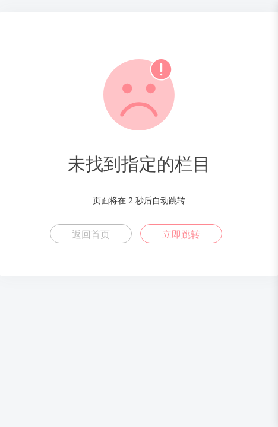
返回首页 (91, 234)
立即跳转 (181, 234)
